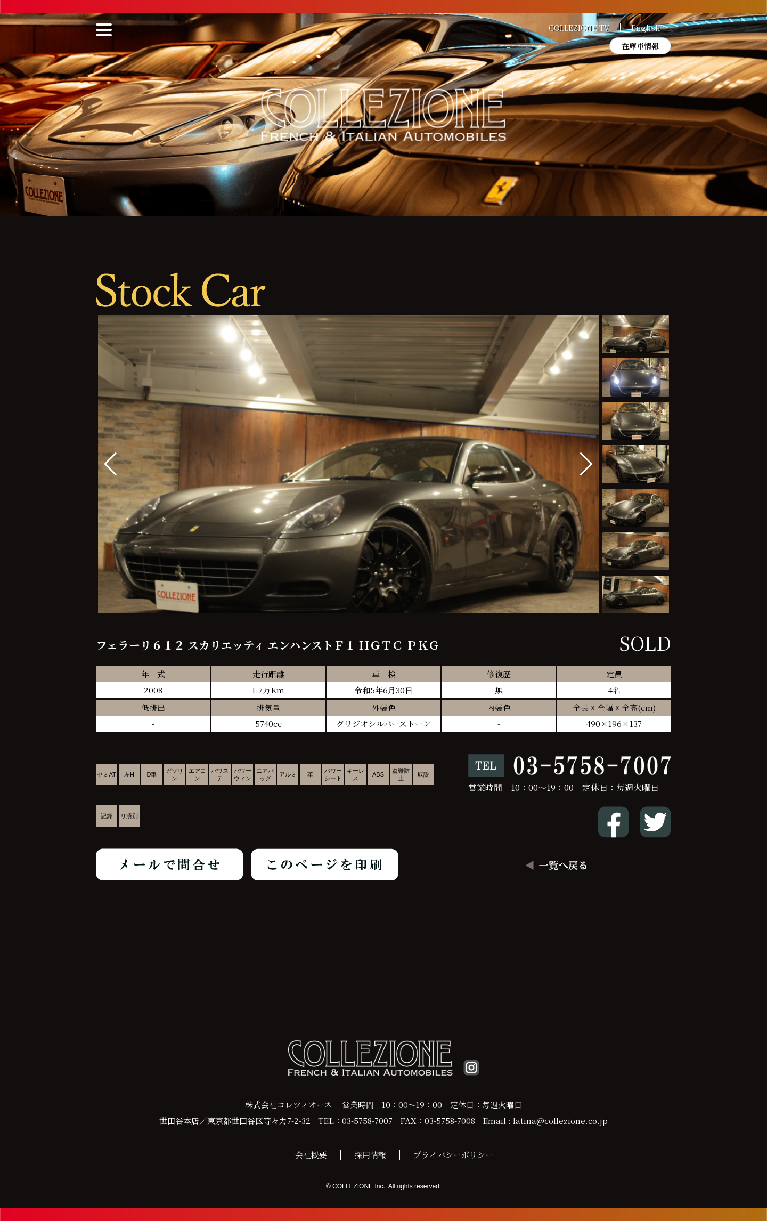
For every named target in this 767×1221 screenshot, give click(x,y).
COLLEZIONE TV (579, 27)
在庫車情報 (640, 46)
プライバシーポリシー (453, 1154)
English (645, 27)
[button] (586, 464)
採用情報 (370, 1154)
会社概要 (311, 1154)
